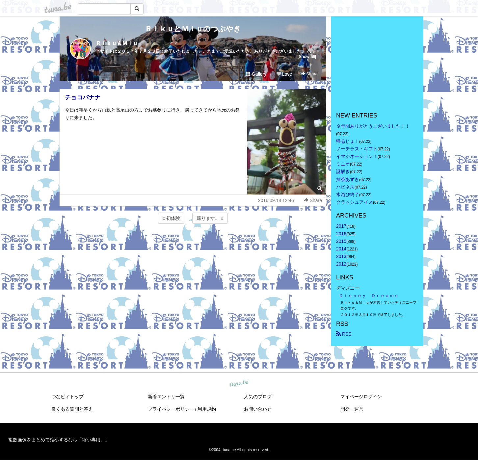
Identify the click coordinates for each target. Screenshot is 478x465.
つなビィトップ (67, 396)
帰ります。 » (210, 218)
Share (309, 73)
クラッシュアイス (354, 202)
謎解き (343, 171)
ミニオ (343, 164)
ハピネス (345, 187)
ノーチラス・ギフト (357, 148)
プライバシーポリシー (171, 409)
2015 (341, 241)
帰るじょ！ (347, 141)
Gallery (256, 74)
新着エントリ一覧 (166, 396)
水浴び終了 (347, 194)
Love (284, 74)
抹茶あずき (347, 179)
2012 (341, 264)
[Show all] (307, 56)
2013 (341, 256)
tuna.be (238, 383)
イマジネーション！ (357, 156)
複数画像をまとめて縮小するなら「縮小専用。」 (59, 439)
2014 (341, 248)
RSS (344, 334)
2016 (341, 233)
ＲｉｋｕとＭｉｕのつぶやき (193, 29)
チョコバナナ (82, 97)
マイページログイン (361, 396)
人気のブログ (258, 396)
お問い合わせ (258, 409)
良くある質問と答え (72, 409)
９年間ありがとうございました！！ (373, 126)
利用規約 (207, 409)
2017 (341, 226)
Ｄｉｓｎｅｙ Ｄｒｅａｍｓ (369, 295)
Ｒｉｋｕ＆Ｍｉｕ (117, 43)
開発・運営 (351, 409)
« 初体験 (171, 218)
